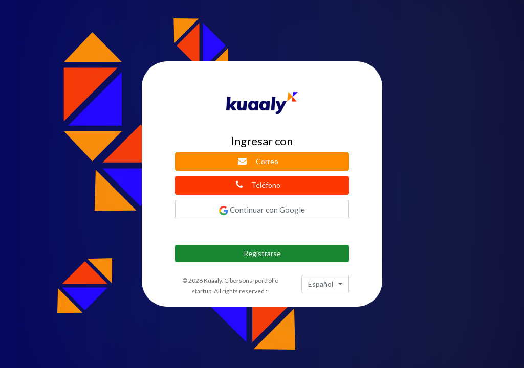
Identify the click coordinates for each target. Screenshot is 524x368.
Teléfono (258, 184)
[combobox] (325, 284)
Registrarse (262, 253)
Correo (258, 161)
